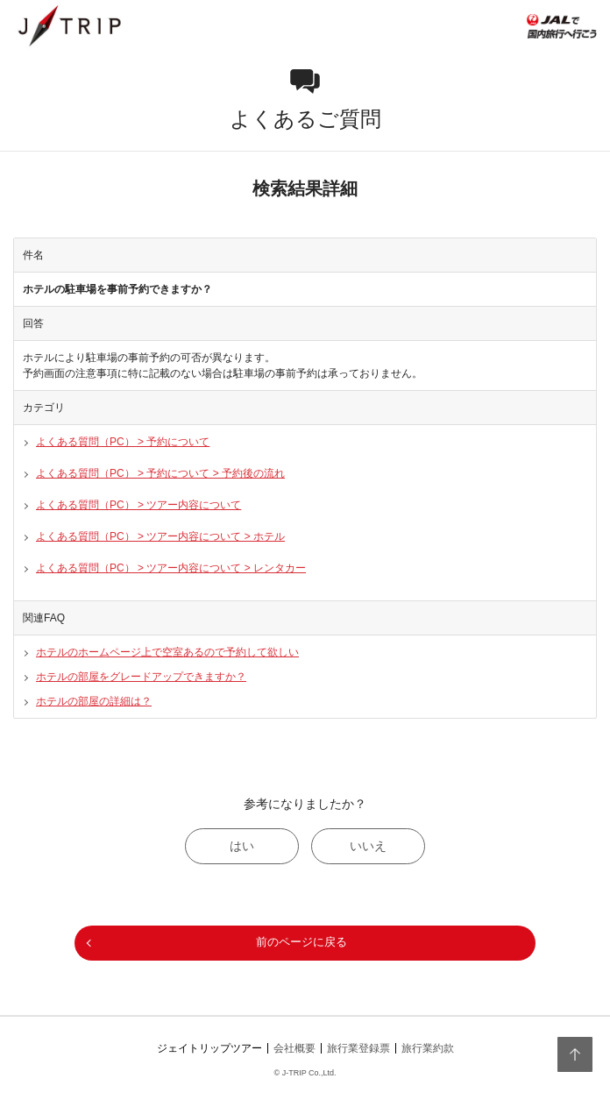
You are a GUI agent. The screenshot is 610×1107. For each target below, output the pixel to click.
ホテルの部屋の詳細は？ (94, 701)
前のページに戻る (301, 941)
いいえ (368, 846)
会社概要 (294, 1048)
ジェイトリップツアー (209, 1048)
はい (242, 846)
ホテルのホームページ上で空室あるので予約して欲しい (167, 652)
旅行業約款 (427, 1048)
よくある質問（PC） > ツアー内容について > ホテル (160, 536)
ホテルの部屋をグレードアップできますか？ (141, 677)
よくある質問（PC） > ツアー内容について (138, 505)
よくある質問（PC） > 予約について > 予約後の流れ (160, 473)
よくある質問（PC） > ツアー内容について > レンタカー (171, 568)
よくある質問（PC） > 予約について (122, 442)
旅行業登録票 (358, 1048)
